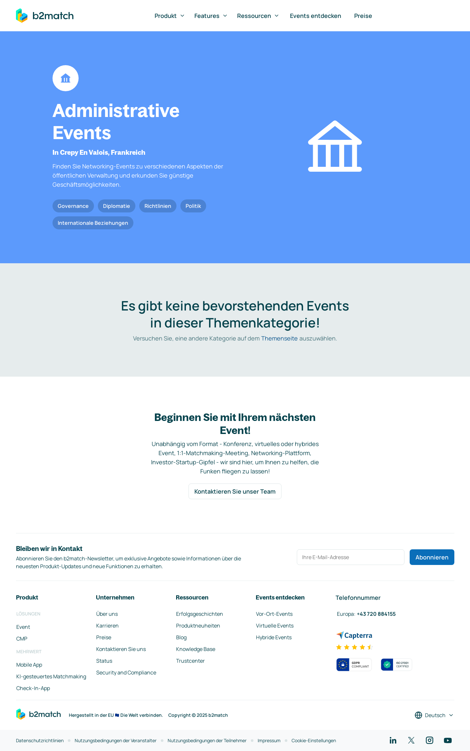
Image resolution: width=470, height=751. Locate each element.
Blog (181, 637)
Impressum (269, 740)
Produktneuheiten (198, 625)
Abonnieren (432, 557)
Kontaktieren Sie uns (121, 649)
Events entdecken (315, 16)
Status (104, 660)
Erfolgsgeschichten (199, 613)
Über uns (107, 613)
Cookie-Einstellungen (314, 740)
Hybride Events (274, 637)
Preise (363, 16)
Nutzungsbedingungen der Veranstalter (116, 740)
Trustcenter (190, 660)
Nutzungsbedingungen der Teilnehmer (207, 740)
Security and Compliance (126, 672)
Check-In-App (33, 688)
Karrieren (107, 625)
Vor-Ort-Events (274, 613)
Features (211, 16)
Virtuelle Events (275, 625)
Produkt (170, 16)
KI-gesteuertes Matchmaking (51, 676)
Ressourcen (258, 16)
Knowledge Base (195, 649)
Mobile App (29, 664)
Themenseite (279, 338)
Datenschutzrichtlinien (40, 740)
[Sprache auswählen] (434, 715)
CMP (21, 638)
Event (23, 626)
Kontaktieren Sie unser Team (235, 491)
